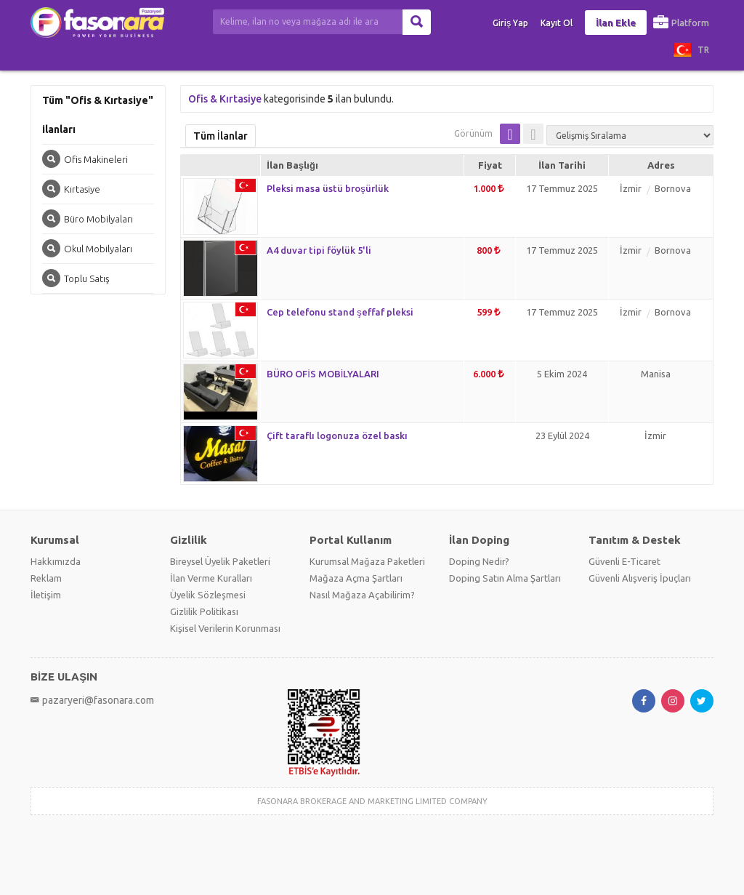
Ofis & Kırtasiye (225, 99)
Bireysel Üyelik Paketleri (220, 561)
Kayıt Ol (557, 23)
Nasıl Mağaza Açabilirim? (362, 595)
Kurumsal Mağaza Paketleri (367, 561)
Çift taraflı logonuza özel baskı (337, 435)
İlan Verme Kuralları (211, 578)
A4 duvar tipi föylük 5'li (319, 250)
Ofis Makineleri (85, 159)
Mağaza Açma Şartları (356, 578)
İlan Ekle (616, 22)
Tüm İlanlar (220, 136)
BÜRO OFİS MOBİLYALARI (323, 374)
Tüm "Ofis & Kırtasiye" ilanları (97, 115)
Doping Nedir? (479, 561)
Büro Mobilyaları (87, 218)
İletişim (46, 595)
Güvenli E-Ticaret (624, 561)
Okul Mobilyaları (87, 248)
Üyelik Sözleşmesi (208, 595)
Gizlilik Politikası (204, 611)
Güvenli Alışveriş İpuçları (640, 578)
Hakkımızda (56, 561)
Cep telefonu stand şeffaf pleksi (340, 312)
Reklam (46, 578)
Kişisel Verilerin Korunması (225, 628)
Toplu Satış (76, 278)
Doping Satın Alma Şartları (505, 578)
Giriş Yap (510, 23)
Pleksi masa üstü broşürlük (328, 188)
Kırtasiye (71, 189)
